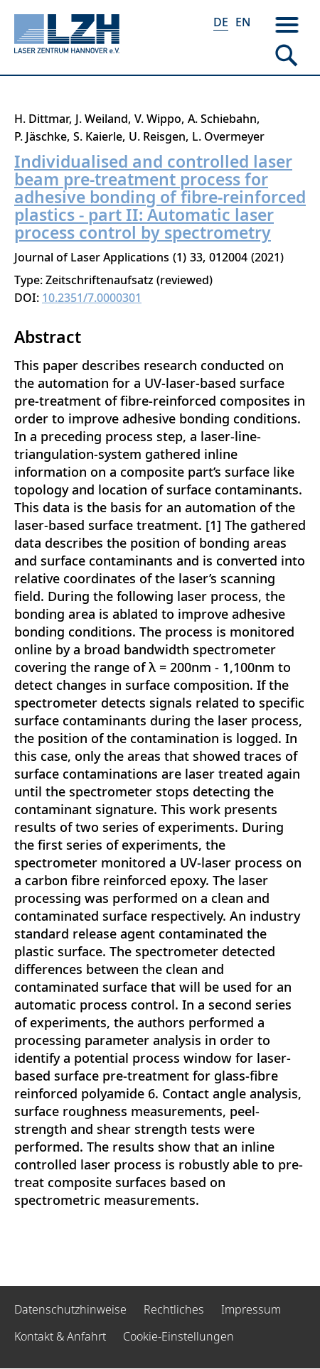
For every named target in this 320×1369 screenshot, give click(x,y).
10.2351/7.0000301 (92, 297)
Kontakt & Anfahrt (60, 1336)
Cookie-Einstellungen (178, 1336)
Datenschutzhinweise (70, 1309)
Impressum (251, 1309)
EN (242, 22)
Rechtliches (174, 1309)
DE (220, 22)
